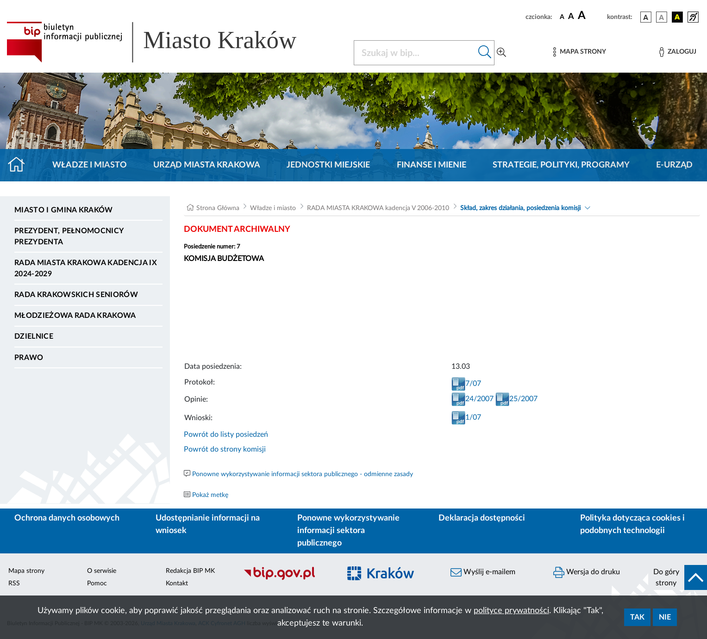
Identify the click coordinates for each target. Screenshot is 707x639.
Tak (637, 617)
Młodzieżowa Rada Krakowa (75, 315)
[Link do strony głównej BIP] (165, 42)
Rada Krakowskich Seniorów (76, 294)
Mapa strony (26, 571)
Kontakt (177, 583)
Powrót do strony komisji (225, 449)
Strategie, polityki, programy (561, 165)
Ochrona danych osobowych (66, 518)
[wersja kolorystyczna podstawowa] (646, 17)
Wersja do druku (586, 572)
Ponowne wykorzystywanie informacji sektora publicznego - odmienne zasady (302, 474)
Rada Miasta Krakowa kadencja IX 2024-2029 (85, 268)
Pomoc (97, 583)
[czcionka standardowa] (562, 16)
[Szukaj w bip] (485, 52)
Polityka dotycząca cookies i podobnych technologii (632, 524)
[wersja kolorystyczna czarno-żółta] (677, 17)
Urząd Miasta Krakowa (206, 165)
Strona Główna (217, 208)
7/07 (466, 383)
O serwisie (101, 571)
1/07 (466, 417)
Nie (665, 617)
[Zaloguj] (677, 52)
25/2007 (516, 399)
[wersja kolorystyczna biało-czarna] (662, 17)
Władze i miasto (89, 165)
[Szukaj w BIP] (415, 52)
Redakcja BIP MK (190, 571)
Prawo (29, 357)
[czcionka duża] (591, 15)
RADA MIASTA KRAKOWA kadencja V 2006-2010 (378, 208)
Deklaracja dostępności (481, 518)
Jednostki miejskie (328, 165)
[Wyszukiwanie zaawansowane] (501, 52)
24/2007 (472, 399)
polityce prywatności (511, 611)
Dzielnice (33, 336)
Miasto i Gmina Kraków (63, 210)
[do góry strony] (677, 577)
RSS (14, 583)
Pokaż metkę (210, 495)
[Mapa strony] (580, 52)
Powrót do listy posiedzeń (226, 434)
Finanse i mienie (431, 165)
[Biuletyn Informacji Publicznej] (287, 579)
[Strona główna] (20, 165)
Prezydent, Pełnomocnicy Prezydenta (68, 236)
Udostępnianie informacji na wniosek (208, 524)
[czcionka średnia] (571, 17)
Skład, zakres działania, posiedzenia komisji (520, 208)
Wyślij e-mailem (482, 572)
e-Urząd (674, 165)
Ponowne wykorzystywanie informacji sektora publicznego (348, 530)
